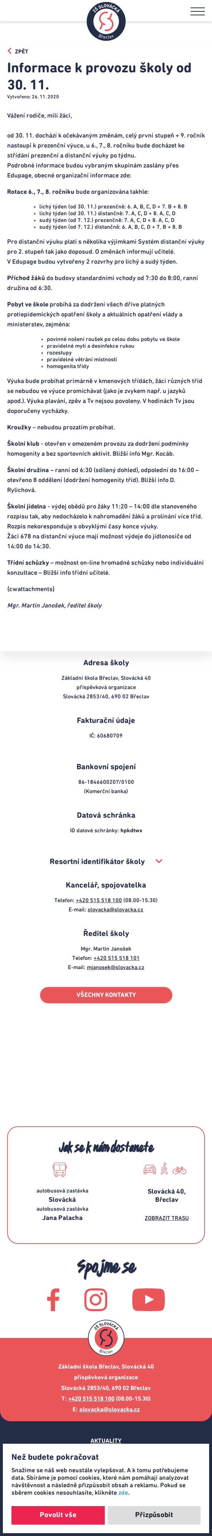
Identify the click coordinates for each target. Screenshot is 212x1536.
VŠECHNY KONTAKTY (106, 995)
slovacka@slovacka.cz (115, 909)
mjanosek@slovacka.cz (115, 967)
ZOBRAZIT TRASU (167, 1218)
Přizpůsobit (154, 1515)
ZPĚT (17, 51)
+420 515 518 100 (99, 900)
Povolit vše (58, 1515)
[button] (198, 11)
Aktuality (106, 1441)
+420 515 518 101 (117, 958)
